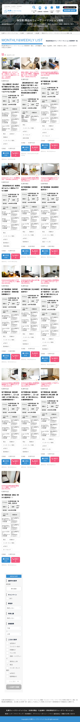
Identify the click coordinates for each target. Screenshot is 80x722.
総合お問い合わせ (69, 10)
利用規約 (28, 713)
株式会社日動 (11, 159)
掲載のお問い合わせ (68, 713)
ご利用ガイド (57, 11)
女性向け (13, 643)
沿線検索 (39, 11)
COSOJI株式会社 (12, 261)
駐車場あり (13, 676)
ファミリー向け (15, 646)
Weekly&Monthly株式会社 (29, 154)
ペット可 (13, 653)
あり (10, 598)
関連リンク (8, 713)
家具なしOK (14, 661)
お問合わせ (7, 154)
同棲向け (13, 650)
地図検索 (45, 11)
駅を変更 (14, 589)
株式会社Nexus (51, 151)
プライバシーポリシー (40, 713)
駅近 (11, 665)
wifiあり (12, 673)
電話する (16, 154)
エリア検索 (33, 11)
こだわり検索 (51, 11)
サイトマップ (18, 713)
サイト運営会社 (54, 713)
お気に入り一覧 (70, 7)
